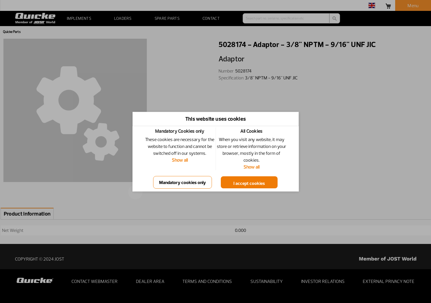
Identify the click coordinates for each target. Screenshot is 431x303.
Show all (180, 160)
